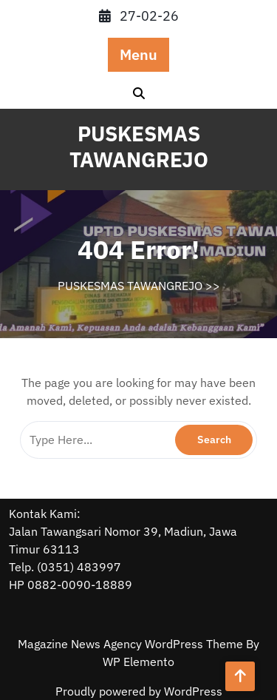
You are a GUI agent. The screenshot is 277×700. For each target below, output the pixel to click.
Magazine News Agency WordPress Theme (132, 643)
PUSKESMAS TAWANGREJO (138, 146)
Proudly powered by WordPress (138, 691)
